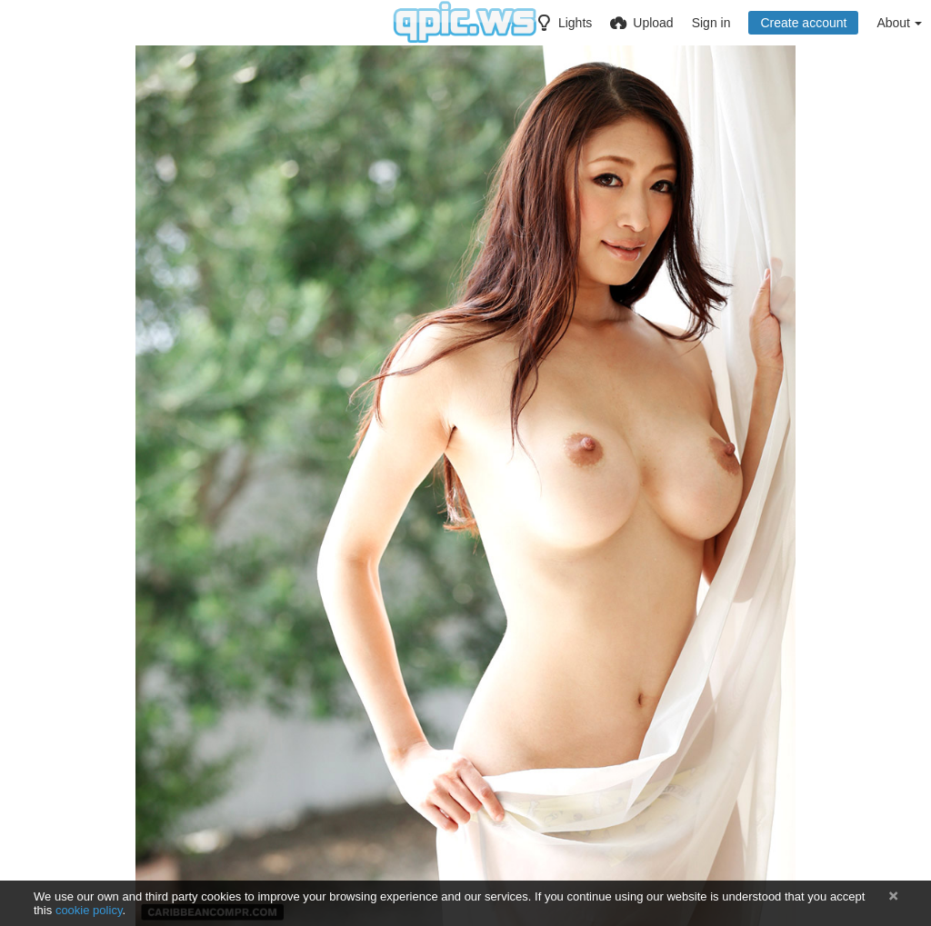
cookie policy (89, 910)
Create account (803, 22)
